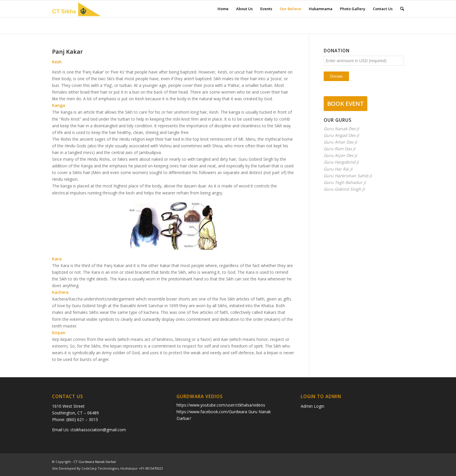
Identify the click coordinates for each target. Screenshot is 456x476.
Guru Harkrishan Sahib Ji (348, 175)
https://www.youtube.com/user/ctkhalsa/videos (221, 405)
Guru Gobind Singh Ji (344, 189)
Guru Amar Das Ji (340, 142)
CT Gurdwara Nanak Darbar (95, 461)
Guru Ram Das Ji (339, 148)
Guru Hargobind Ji (341, 162)
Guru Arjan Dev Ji (340, 155)
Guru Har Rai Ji (338, 169)
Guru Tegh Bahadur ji (345, 182)
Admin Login (312, 406)
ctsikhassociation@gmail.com (98, 429)
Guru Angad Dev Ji (341, 135)
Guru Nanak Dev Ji (341, 128)
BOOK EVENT (345, 104)
